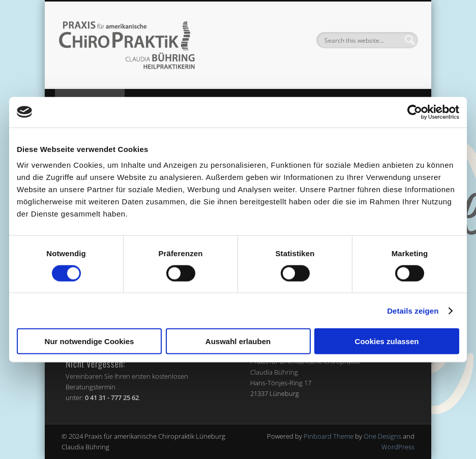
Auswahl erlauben (238, 341)
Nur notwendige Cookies (89, 341)
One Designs (382, 436)
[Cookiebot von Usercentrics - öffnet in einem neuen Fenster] (414, 111)
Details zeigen (412, 310)
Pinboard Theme (328, 436)
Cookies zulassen (387, 341)
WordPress (397, 446)
